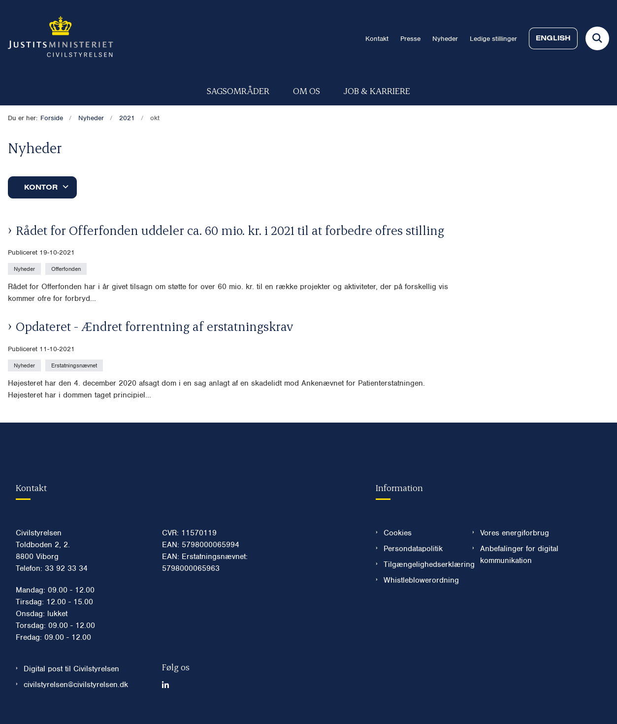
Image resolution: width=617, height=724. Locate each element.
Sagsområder (238, 90)
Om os (306, 90)
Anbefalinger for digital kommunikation (519, 554)
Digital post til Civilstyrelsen (71, 669)
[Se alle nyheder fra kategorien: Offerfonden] (67, 268)
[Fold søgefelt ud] (597, 38)
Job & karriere (377, 90)
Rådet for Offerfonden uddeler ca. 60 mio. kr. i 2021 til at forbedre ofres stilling (230, 230)
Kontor (41, 187)
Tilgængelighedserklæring (420, 564)
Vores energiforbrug (514, 533)
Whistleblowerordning (420, 580)
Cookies (398, 533)
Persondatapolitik (413, 549)
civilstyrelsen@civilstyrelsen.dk (76, 685)
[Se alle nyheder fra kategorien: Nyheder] (25, 268)
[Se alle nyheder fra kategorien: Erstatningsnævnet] (75, 365)
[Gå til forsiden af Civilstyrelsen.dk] (56, 38)
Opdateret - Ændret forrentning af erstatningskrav (154, 326)
